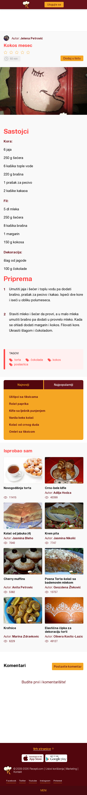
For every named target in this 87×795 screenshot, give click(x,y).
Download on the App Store (33, 758)
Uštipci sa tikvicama (23, 396)
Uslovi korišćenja (54, 768)
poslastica (21, 364)
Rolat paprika (18, 403)
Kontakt (17, 771)
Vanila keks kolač (21, 417)
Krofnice (23, 620)
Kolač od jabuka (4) (23, 524)
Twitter (22, 780)
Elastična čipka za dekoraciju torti (64, 620)
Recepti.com (8, 770)
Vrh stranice (42, 748)
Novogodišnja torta (23, 478)
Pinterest (57, 780)
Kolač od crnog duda (24, 424)
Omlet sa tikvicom (22, 431)
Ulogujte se (54, 4)
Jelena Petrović (31, 38)
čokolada (37, 359)
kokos (57, 359)
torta (17, 359)
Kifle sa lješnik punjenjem (27, 410)
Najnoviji (23, 384)
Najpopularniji (63, 384)
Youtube (33, 780)
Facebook (11, 780)
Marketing (71, 768)
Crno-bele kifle (64, 478)
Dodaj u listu (72, 58)
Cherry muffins (23, 571)
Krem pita (64, 524)
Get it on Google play (56, 758)
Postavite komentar (68, 666)
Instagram (45, 780)
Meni (43, 790)
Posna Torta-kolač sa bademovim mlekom (64, 571)
